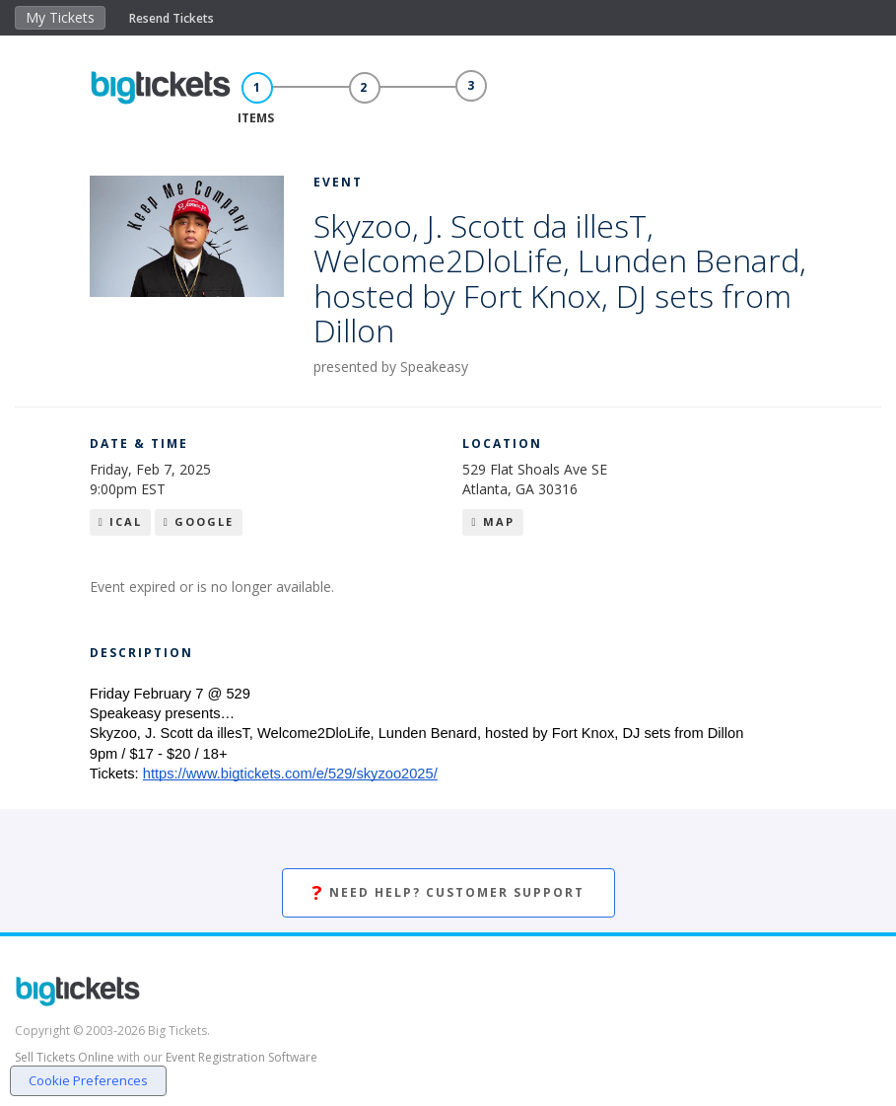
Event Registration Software (241, 1057)
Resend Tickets (171, 18)
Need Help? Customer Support (448, 893)
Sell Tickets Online (64, 1057)
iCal (120, 521)
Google (199, 521)
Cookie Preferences (88, 1080)
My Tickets (60, 17)
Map (492, 521)
